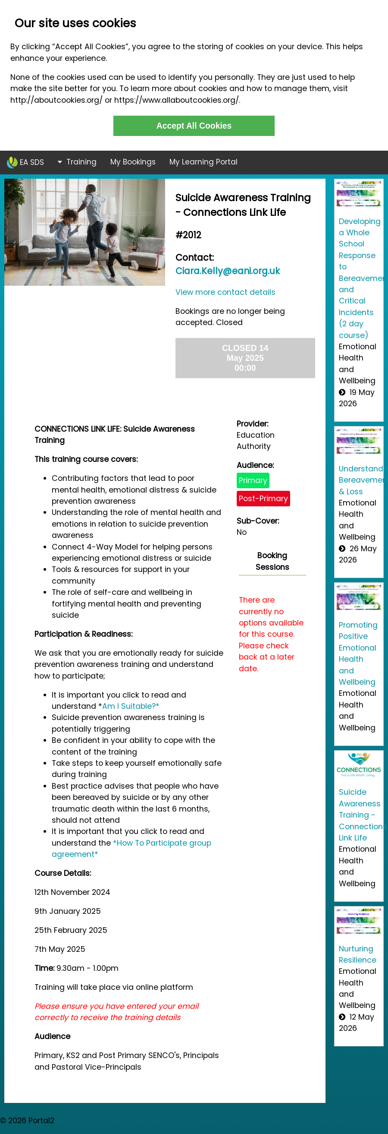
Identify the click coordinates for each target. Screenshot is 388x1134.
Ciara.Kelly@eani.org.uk (227, 271)
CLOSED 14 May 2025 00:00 (245, 358)
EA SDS (25, 162)
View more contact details (225, 292)
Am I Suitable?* (131, 706)
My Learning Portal (203, 162)
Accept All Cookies (194, 125)
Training (77, 162)
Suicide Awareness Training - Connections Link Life (363, 815)
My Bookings (133, 162)
